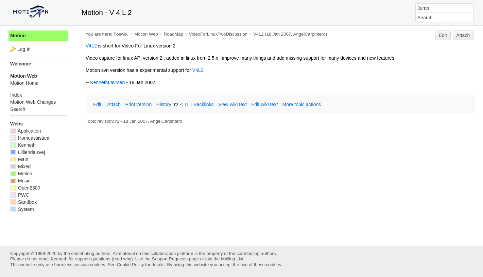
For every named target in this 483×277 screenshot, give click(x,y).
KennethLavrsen (107, 82)
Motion (18, 35)
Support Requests (170, 258)
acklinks (203, 104)
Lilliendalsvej (27, 152)
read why (122, 258)
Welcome (20, 63)
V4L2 (258, 34)
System (22, 209)
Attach (463, 35)
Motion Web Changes (33, 102)
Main (19, 159)
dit (98, 104)
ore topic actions (301, 104)
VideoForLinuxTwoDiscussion (218, 34)
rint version (138, 104)
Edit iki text (264, 104)
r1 (187, 104)
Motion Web (146, 34)
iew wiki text (232, 104)
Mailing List (232, 258)
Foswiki (121, 34)
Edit (443, 35)
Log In (24, 49)
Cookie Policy (130, 264)
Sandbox (23, 202)
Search (17, 109)
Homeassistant (29, 138)
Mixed (20, 166)
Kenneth (23, 145)
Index (16, 95)
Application (25, 131)
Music (20, 180)
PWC (19, 195)
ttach (114, 104)
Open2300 (25, 188)
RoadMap (173, 34)
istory (163, 104)
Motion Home (24, 83)
